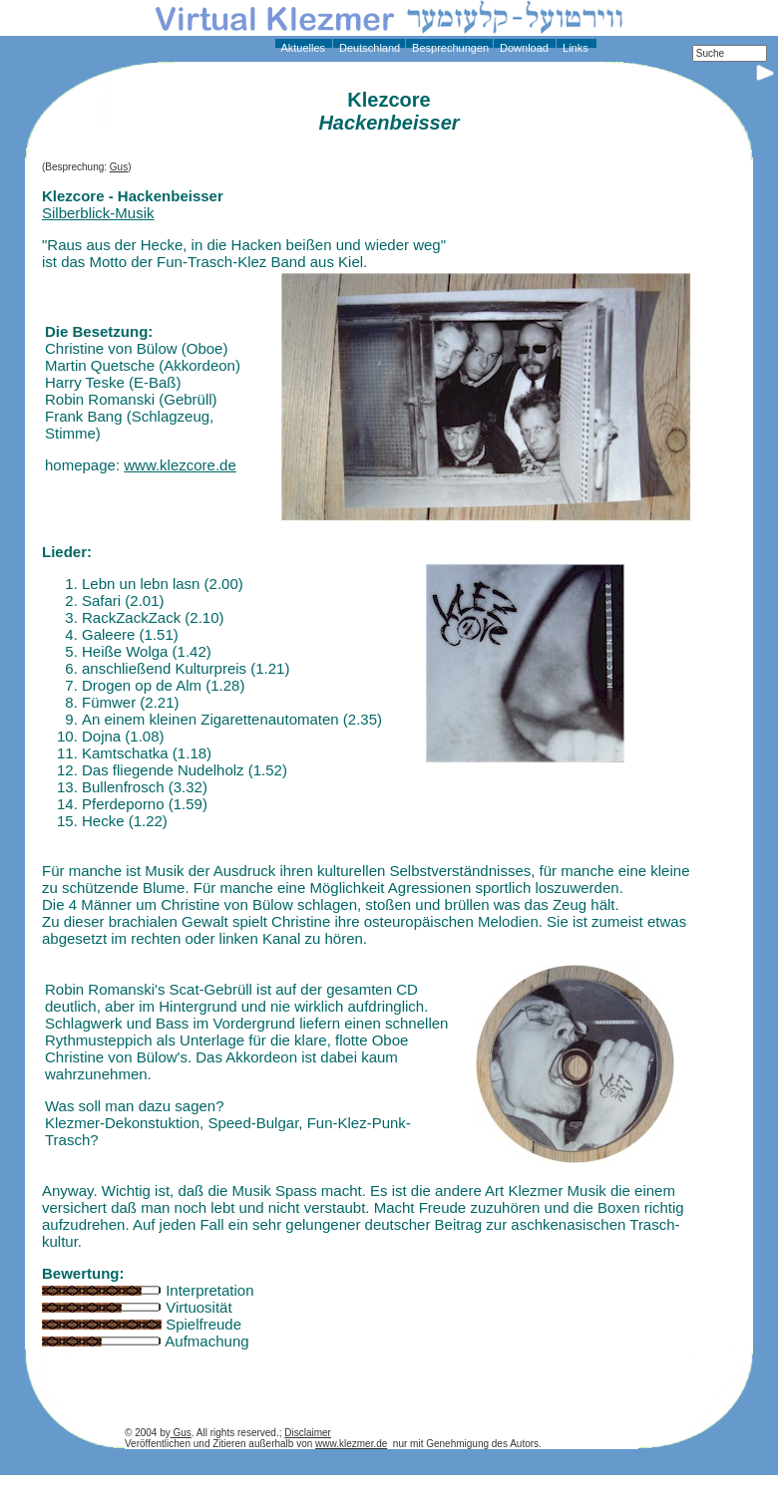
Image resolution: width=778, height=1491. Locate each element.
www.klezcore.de (180, 464)
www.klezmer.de (351, 1443)
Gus (119, 166)
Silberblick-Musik (98, 212)
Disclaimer (307, 1432)
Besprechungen (449, 48)
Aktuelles (301, 48)
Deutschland (368, 48)
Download (523, 48)
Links (574, 48)
